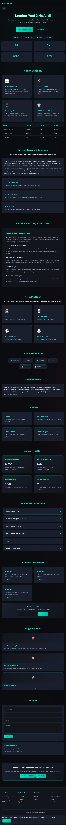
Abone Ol (43, 616)
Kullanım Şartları (55, 796)
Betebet (7, 3)
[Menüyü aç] (4, 8)
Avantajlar (21, 799)
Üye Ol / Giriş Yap (24, 29)
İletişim (36, 796)
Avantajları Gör (42, 29)
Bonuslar (41, 777)
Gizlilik (52, 799)
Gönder (8, 738)
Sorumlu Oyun (55, 802)
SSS (35, 799)
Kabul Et (7, 821)
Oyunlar (20, 802)
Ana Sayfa (21, 796)
